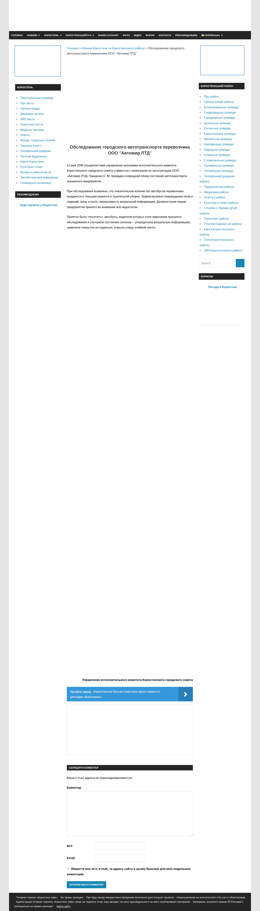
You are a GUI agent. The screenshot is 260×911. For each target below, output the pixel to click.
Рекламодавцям (186, 35)
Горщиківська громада (219, 117)
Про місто (27, 103)
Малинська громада (218, 139)
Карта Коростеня (32, 161)
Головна (17, 35)
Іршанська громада (217, 123)
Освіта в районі (214, 197)
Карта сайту (64, 906)
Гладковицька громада (220, 112)
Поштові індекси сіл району (223, 224)
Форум (150, 35)
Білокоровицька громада (221, 107)
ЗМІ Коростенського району (223, 250)
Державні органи (32, 113)
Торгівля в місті (30, 145)
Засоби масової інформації (39, 177)
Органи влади (30, 108)
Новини (32, 35)
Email (71, 858)
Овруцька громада (217, 149)
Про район (211, 96)
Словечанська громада (220, 160)
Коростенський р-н (78, 35)
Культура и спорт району (221, 202)
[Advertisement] (179, 15)
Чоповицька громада (218, 171)
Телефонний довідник (35, 151)
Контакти (165, 35)
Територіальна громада (36, 98)
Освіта (24, 135)
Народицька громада (218, 144)
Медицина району (216, 192)
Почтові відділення (33, 156)
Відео (137, 35)
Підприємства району (219, 187)
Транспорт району (216, 218)
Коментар (74, 787)
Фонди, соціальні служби (37, 140)
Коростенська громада (219, 134)
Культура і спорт (31, 167)
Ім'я (69, 846)
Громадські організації (35, 183)
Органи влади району (219, 102)
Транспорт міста (31, 124)
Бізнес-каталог (108, 35)
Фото (126, 35)
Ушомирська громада (219, 165)
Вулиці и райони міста (35, 172)
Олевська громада (217, 155)
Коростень (51, 35)
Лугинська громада (217, 128)
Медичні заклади (32, 130)
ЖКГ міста (27, 119)
